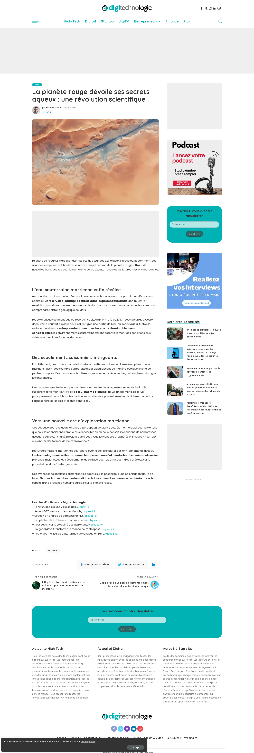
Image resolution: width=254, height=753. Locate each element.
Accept (39, 746)
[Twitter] (206, 8)
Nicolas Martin (54, 108)
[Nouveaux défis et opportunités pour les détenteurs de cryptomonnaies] (175, 373)
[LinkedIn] (214, 8)
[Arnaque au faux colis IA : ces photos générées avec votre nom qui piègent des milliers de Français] (175, 392)
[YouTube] (219, 8)
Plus (37, 84)
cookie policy (13, 740)
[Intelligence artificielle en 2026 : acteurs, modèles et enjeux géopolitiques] (175, 333)
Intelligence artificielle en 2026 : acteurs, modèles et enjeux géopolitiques (202, 333)
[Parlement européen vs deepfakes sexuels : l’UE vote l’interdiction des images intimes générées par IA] (175, 411)
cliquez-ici (83, 507)
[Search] (220, 21)
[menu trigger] (37, 21)
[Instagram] (210, 8)
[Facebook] (201, 8)
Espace (53, 550)
